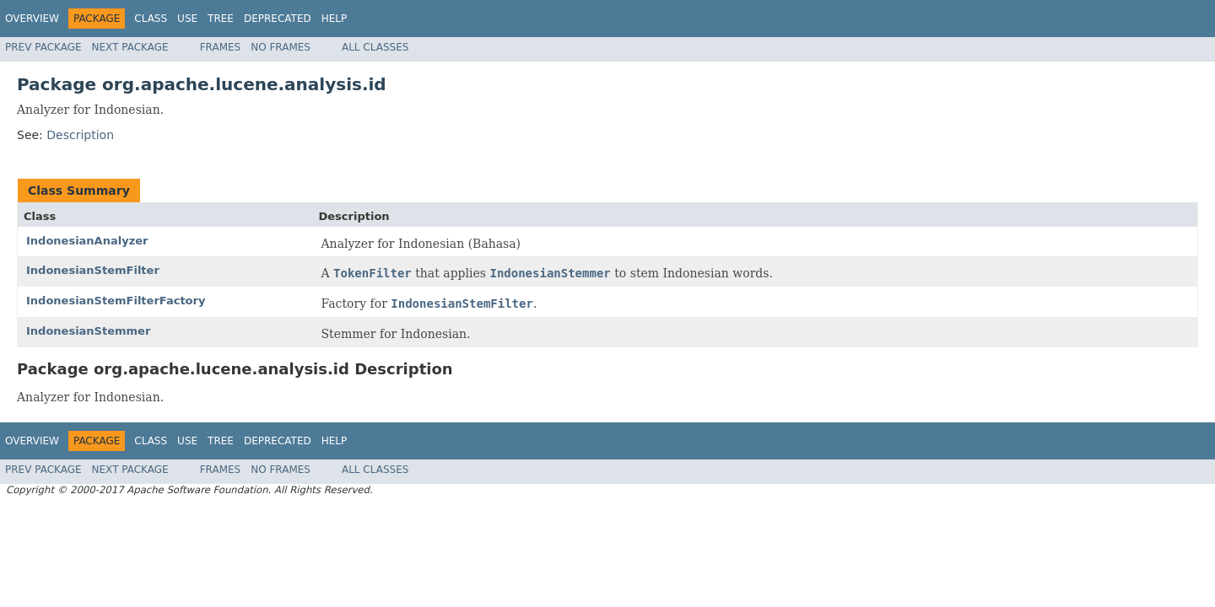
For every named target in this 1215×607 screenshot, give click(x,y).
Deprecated (277, 18)
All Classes (375, 47)
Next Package (130, 47)
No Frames (280, 47)
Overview (32, 18)
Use (187, 18)
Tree (221, 18)
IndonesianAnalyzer (87, 240)
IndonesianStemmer (88, 331)
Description (80, 135)
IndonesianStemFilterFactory (115, 300)
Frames (220, 47)
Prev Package (43, 47)
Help (334, 18)
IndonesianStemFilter (92, 270)
